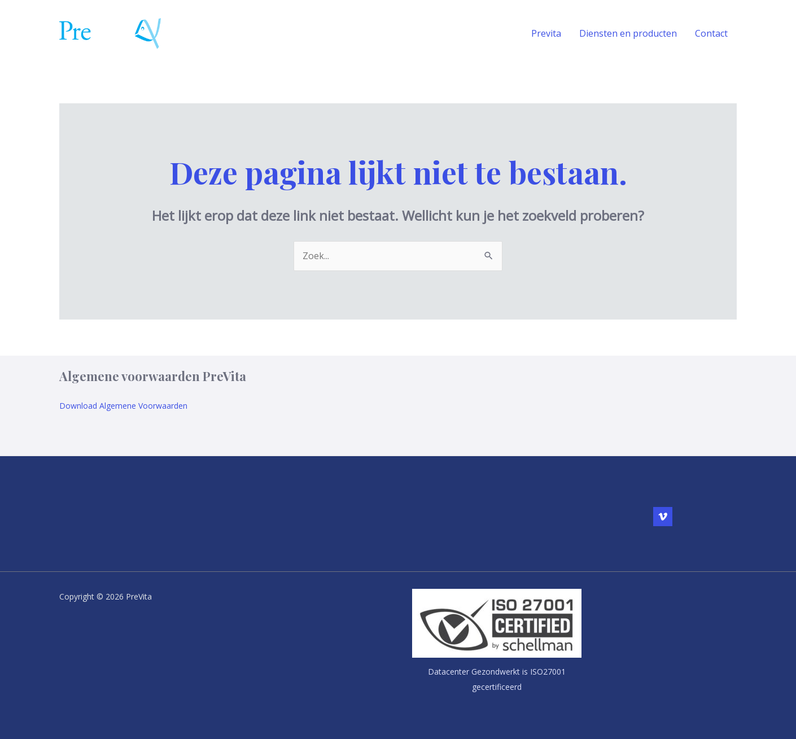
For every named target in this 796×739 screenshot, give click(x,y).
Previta (546, 33)
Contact (711, 33)
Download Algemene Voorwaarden (123, 405)
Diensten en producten (628, 33)
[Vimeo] (662, 516)
